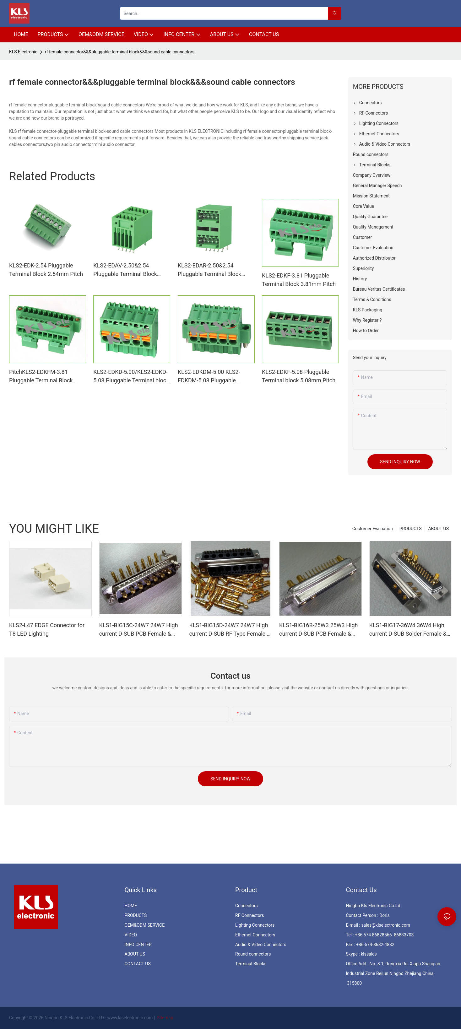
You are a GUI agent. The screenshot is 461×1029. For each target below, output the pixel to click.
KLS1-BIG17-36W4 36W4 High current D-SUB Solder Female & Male (408, 630)
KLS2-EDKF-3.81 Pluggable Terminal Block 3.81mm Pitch (299, 279)
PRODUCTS (410, 528)
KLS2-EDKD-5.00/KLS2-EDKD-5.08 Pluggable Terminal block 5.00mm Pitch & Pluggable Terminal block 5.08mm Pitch (131, 377)
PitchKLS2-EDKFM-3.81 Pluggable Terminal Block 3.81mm (41, 377)
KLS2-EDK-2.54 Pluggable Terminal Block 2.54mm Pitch (46, 269)
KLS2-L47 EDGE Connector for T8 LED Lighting (46, 629)
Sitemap (164, 1017)
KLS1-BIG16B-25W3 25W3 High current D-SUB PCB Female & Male (318, 630)
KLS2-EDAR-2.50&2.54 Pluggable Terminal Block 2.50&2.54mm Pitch (209, 270)
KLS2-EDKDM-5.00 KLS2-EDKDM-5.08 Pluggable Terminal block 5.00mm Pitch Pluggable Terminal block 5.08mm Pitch (214, 377)
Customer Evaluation (372, 528)
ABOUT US (438, 528)
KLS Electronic (23, 51)
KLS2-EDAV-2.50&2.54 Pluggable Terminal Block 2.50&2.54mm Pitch (125, 270)
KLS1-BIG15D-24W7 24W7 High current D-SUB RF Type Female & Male (229, 630)
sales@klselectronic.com (385, 925)
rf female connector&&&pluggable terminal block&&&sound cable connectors (119, 51)
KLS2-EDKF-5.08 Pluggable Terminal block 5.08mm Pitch (298, 376)
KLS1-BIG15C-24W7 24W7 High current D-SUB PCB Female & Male (138, 630)
